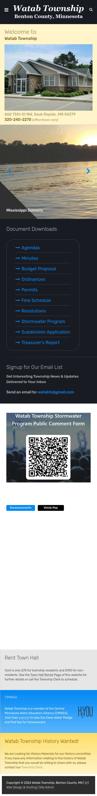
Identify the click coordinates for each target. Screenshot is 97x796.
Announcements (20, 507)
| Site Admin (45, 787)
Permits (29, 290)
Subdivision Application (45, 332)
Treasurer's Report (40, 342)
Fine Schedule (36, 300)
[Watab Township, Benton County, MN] (48, 12)
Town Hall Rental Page (45, 675)
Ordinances (33, 279)
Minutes (29, 258)
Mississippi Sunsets (24, 210)
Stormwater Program (43, 321)
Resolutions (33, 311)
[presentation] (8, 172)
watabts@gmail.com (56, 392)
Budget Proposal (38, 268)
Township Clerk (31, 767)
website (24, 717)
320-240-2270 (17, 119)
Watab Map (51, 507)
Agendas (30, 247)
